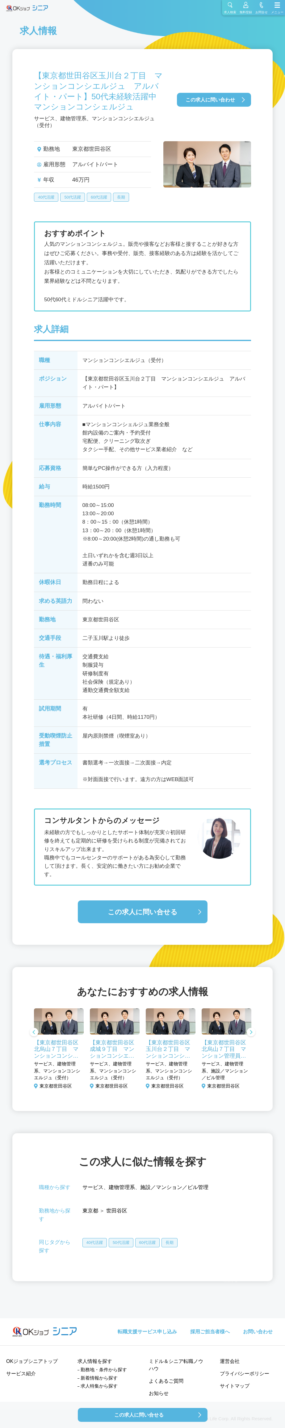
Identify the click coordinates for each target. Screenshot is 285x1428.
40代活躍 (46, 197)
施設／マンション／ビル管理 (174, 1187)
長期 (121, 197)
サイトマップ (234, 1386)
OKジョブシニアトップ (32, 1361)
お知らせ (159, 1393)
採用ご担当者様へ (210, 1331)
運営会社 (230, 1361)
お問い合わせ (258, 1331)
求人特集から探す (99, 1386)
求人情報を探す (95, 1361)
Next (251, 1033)
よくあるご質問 (166, 1381)
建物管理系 (122, 1187)
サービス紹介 (21, 1373)
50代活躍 (72, 197)
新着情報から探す (99, 1378)
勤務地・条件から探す (104, 1369)
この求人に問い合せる (143, 912)
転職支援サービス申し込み (147, 1331)
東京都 (90, 1211)
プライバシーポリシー (244, 1373)
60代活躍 (99, 197)
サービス (92, 1187)
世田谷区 (116, 1211)
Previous (34, 1033)
